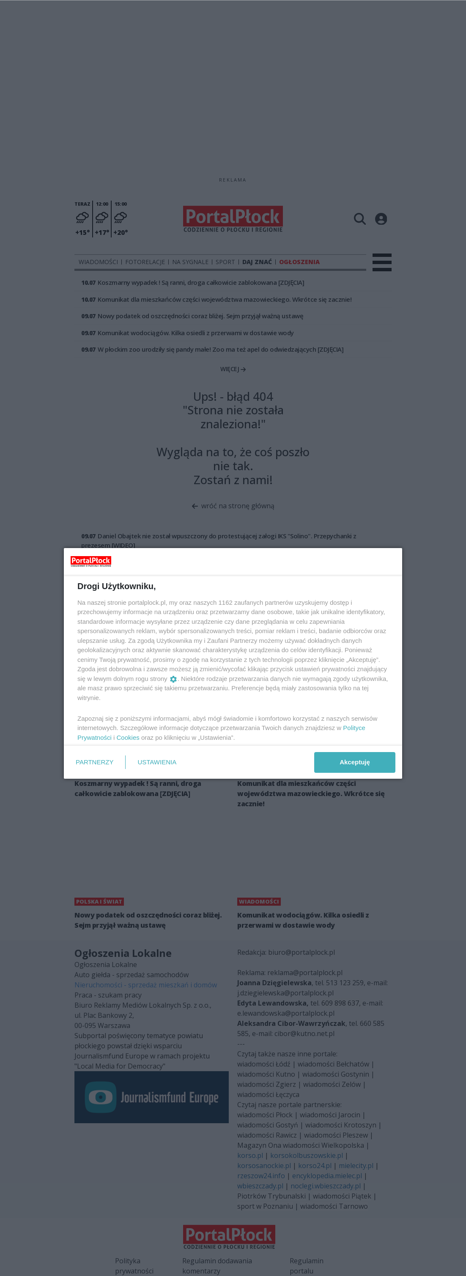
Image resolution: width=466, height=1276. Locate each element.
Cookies (128, 737)
